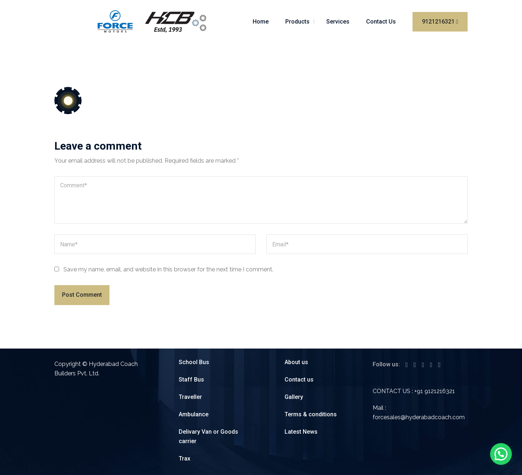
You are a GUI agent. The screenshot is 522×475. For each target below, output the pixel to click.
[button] (501, 454)
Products (297, 21)
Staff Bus (191, 379)
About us (296, 362)
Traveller (190, 396)
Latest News (301, 431)
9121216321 (440, 21)
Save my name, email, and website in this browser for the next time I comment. (168, 269)
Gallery (294, 396)
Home (261, 21)
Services (337, 21)
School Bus (194, 362)
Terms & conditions (311, 414)
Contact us (299, 379)
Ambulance (193, 414)
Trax (184, 458)
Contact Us (381, 21)
